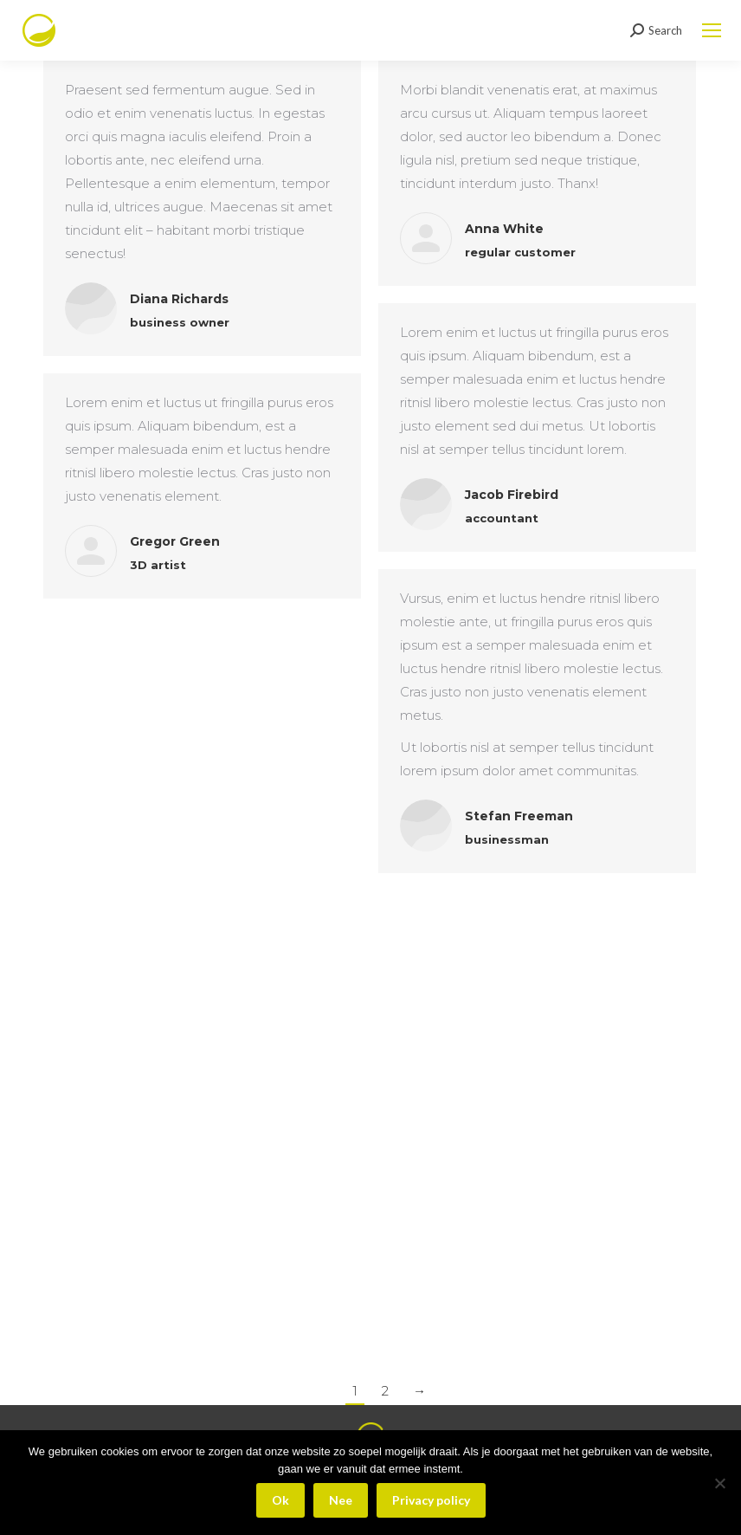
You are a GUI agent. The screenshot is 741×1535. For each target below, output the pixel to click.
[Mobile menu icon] (711, 30)
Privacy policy (431, 1500)
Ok (280, 1500)
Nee (340, 1500)
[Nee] (719, 1483)
